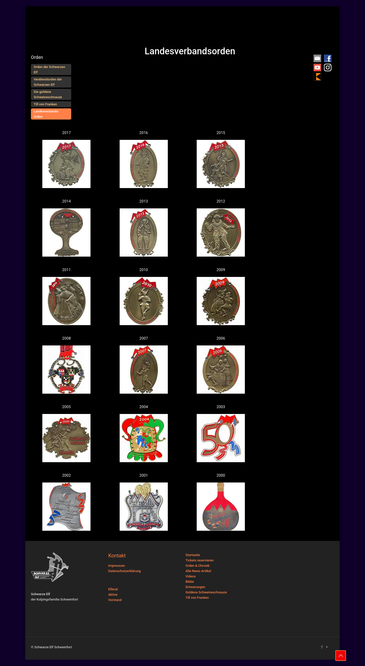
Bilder (190, 582)
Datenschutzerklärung (124, 571)
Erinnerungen (195, 587)
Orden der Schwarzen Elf (49, 69)
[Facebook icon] (322, 647)
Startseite (193, 555)
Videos (191, 576)
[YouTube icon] (327, 647)
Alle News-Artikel (198, 571)
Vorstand (115, 600)
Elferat (113, 589)
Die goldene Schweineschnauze (48, 94)
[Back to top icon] (340, 655)
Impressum (116, 566)
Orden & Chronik (198, 566)
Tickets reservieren (200, 560)
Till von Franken (45, 104)
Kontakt (117, 556)
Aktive (112, 594)
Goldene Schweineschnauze (206, 592)
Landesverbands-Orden (46, 114)
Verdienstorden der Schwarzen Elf (48, 82)
